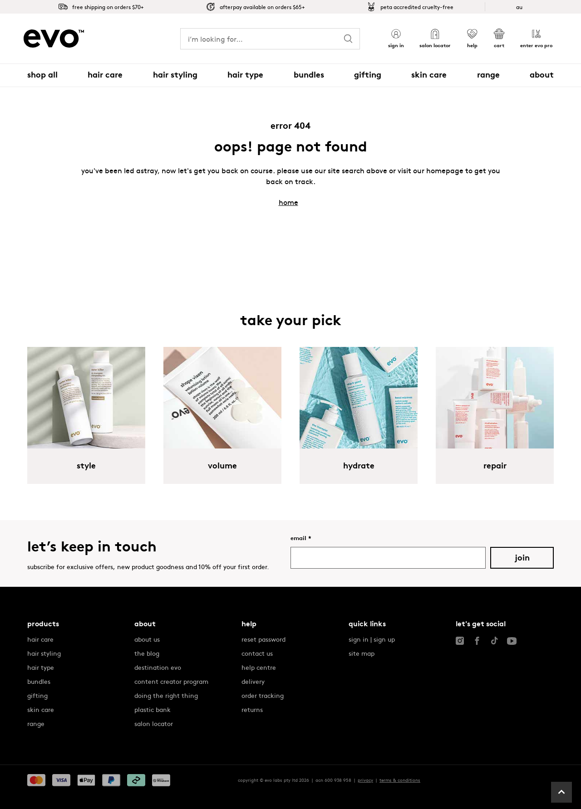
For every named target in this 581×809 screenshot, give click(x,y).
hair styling (44, 653)
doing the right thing (166, 695)
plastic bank (152, 709)
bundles (38, 681)
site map (361, 653)
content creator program (171, 681)
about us (147, 638)
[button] (396, 39)
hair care (40, 638)
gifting (37, 695)
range (35, 723)
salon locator (153, 723)
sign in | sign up (372, 638)
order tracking (262, 695)
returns (252, 709)
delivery (253, 681)
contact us (257, 653)
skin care (40, 709)
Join (522, 558)
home (288, 202)
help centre (258, 667)
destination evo (157, 667)
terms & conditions (399, 780)
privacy (365, 780)
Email (300, 538)
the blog (146, 653)
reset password (263, 638)
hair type (40, 667)
